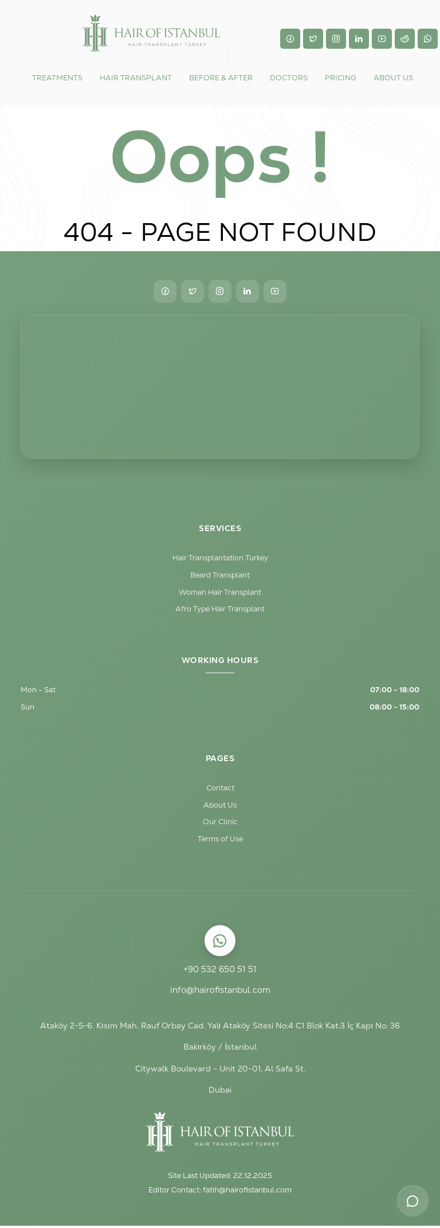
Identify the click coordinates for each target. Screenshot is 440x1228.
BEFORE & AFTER (221, 78)
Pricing (340, 78)
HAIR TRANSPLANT (136, 78)
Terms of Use (220, 840)
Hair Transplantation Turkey (220, 558)
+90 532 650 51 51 (220, 970)
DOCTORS (289, 78)
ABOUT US (393, 78)
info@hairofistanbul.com (220, 991)
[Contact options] (412, 1200)
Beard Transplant (220, 575)
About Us (220, 806)
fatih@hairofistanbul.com (247, 1192)
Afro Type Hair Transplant (220, 609)
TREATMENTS (57, 78)
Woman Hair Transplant (220, 592)
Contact (220, 789)
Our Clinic (220, 823)
